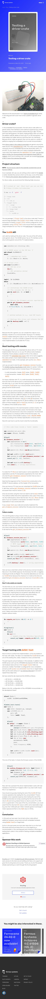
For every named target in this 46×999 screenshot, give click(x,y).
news (25, 911)
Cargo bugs (37, 224)
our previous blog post (27, 656)
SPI (35, 131)
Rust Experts (6, 978)
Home (3, 7)
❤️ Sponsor (23, 877)
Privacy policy (28, 981)
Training (4, 975)
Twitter (16, 984)
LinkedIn (16, 978)
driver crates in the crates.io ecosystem (17, 144)
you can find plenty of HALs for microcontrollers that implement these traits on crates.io (22, 154)
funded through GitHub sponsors (24, 839)
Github (16, 975)
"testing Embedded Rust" (30, 113)
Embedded (19, 67)
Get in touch (23, 890)
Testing (25, 67)
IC (31, 131)
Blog (7, 7)
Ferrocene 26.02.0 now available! (11, 918)
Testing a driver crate (20, 27)
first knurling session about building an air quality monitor (23, 177)
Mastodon (17, 981)
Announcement (8, 911)
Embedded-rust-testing (16, 68)
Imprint (26, 978)
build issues (28, 224)
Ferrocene (6, 926)
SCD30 (41, 173)
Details (23, 872)
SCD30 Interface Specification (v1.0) (15, 359)
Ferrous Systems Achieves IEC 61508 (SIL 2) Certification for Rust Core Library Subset (33, 928)
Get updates (23, 893)
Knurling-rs (11, 67)
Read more (6, 931)
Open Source (6, 984)
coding (14, 16)
